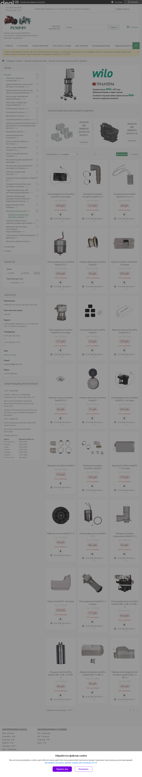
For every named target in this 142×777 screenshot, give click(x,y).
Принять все (62, 769)
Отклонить (84, 769)
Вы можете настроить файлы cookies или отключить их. (70, 763)
